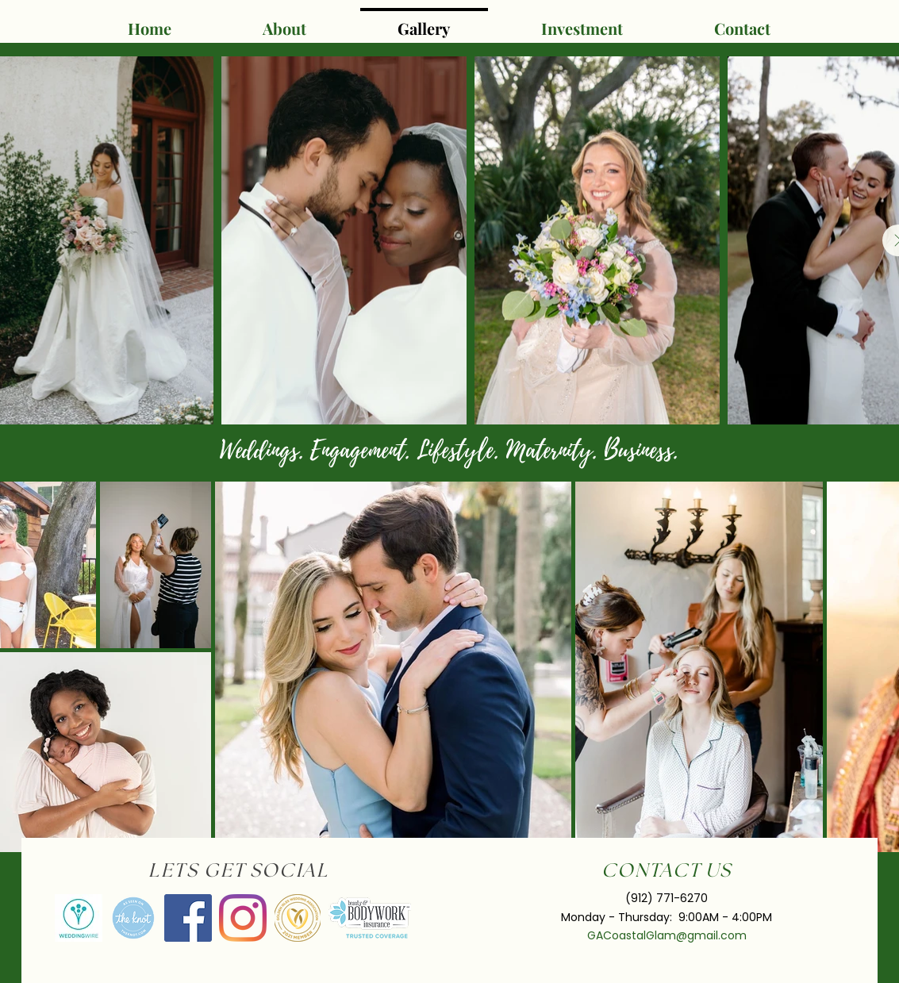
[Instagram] (243, 918)
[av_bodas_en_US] (78, 918)
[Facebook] (188, 918)
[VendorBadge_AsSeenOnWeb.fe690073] (133, 918)
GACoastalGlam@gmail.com (667, 935)
